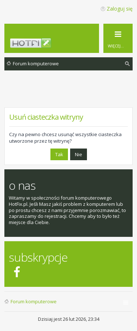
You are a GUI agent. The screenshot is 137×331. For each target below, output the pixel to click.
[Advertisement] (70, 94)
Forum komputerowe (34, 301)
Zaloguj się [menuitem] (120, 8)
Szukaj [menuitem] (127, 65)
